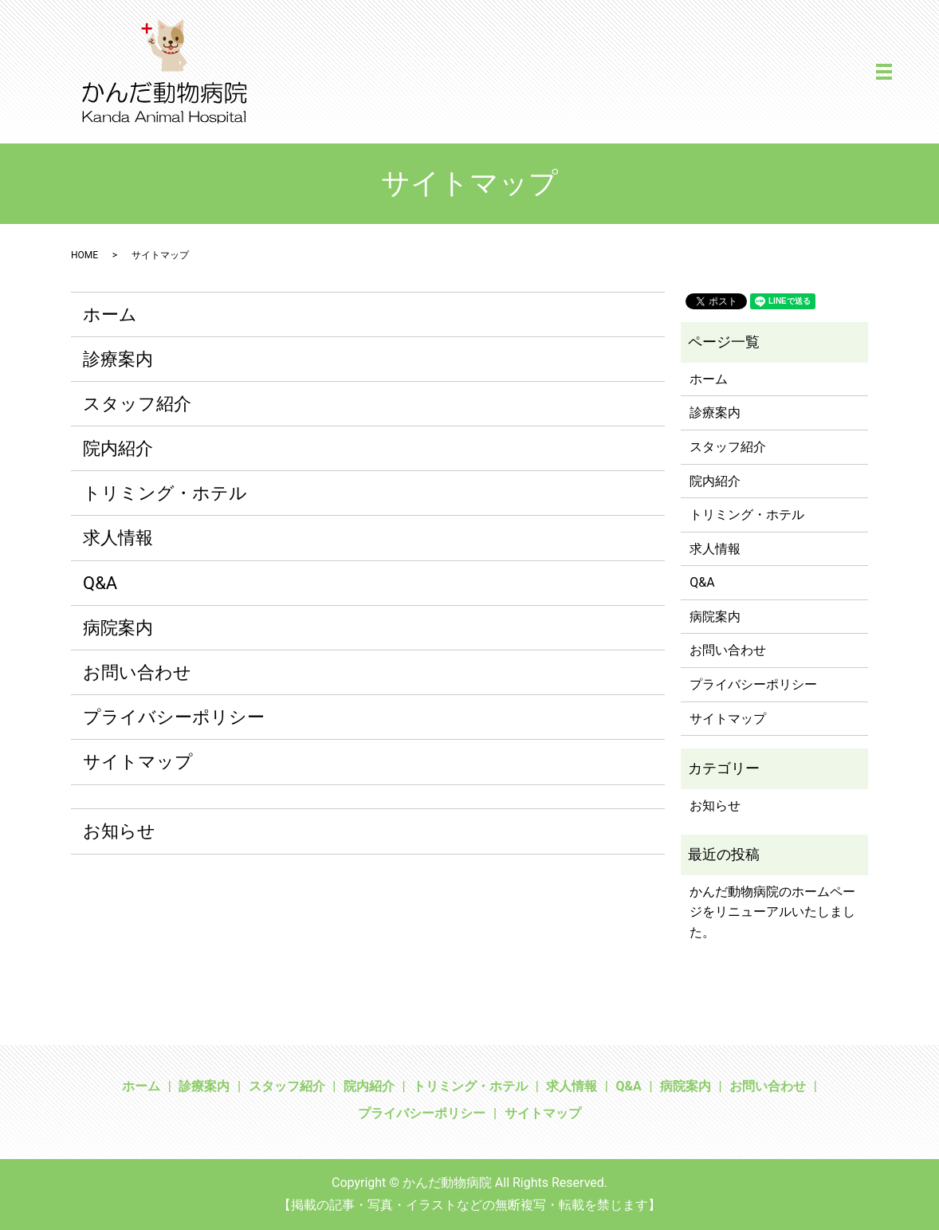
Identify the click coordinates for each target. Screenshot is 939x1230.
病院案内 (118, 628)
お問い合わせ (137, 672)
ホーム (110, 314)
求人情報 (118, 538)
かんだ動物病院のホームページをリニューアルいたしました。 (772, 912)
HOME (84, 255)
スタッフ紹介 (137, 404)
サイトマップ (138, 762)
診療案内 (118, 359)
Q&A (100, 583)
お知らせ (119, 831)
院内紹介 (118, 448)
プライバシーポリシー (174, 717)
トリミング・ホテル (165, 493)
